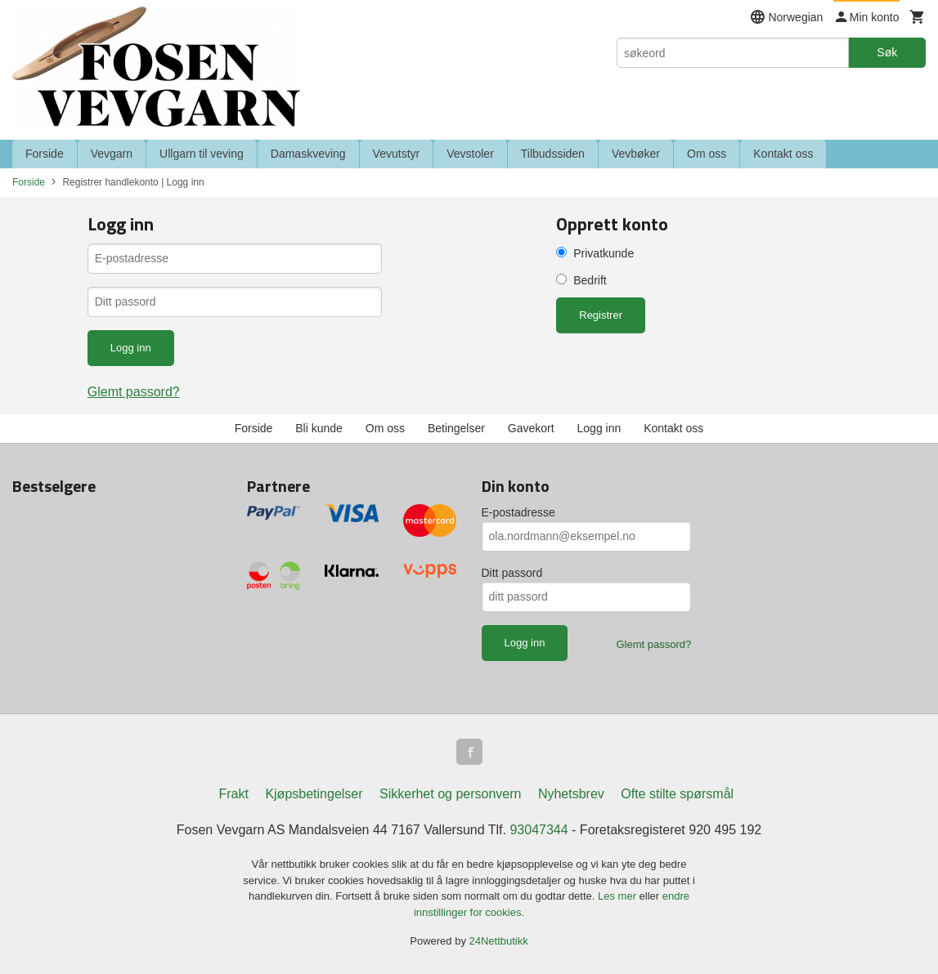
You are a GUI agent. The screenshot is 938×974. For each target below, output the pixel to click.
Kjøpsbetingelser (313, 794)
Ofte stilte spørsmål (677, 794)
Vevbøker (636, 153)
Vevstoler (470, 153)
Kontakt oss (783, 153)
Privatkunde (603, 253)
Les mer (619, 896)
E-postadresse (518, 512)
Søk (887, 52)
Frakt (233, 794)
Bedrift (589, 280)
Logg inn (599, 428)
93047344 (538, 830)
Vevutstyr (396, 153)
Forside (44, 153)
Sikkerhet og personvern (450, 794)
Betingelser (456, 428)
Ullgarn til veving (201, 153)
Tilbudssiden (553, 153)
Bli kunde (319, 428)
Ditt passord (512, 572)
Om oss (706, 153)
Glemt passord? (134, 392)
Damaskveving (308, 153)
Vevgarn (111, 153)
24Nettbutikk (498, 941)
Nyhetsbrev (571, 794)
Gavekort (531, 428)
